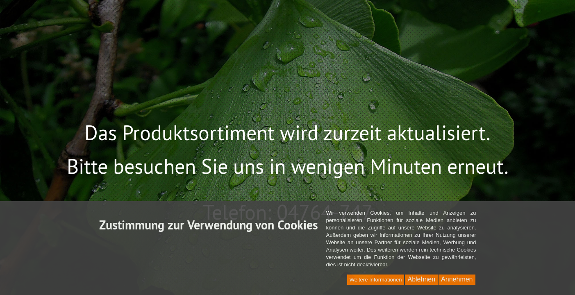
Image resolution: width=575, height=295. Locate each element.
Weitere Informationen (376, 280)
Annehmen (457, 279)
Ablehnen (421, 279)
